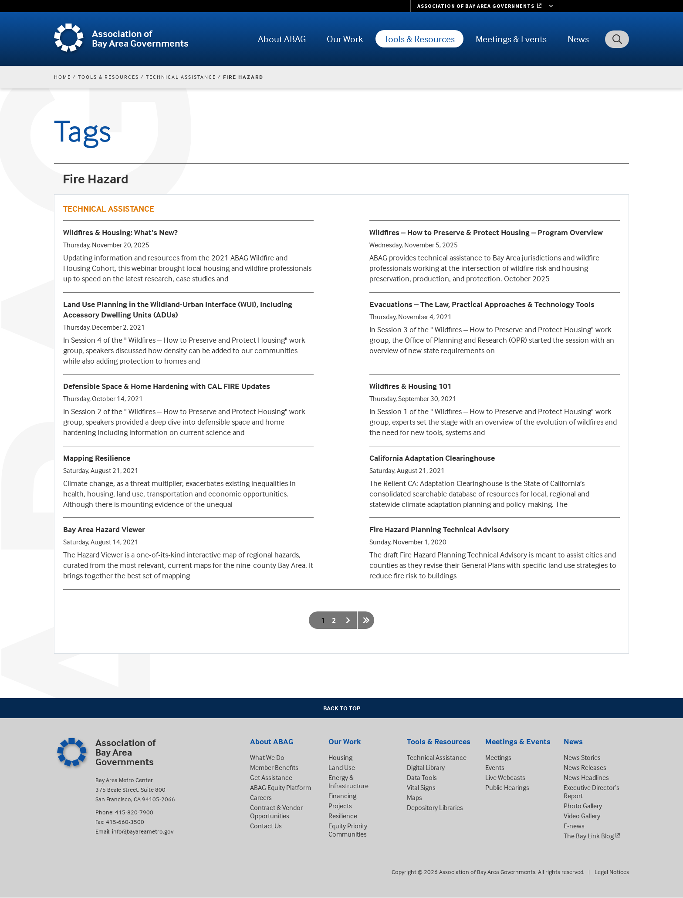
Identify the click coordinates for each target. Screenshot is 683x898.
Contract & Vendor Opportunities (276, 811)
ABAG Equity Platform (280, 787)
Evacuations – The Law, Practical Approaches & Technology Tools (482, 304)
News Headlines (586, 777)
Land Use (341, 767)
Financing (342, 795)
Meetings (498, 757)
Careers (261, 797)
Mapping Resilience (96, 458)
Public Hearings (507, 787)
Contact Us (266, 825)
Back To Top (341, 708)
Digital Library (426, 767)
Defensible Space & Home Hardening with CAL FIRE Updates (166, 386)
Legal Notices (612, 871)
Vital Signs (421, 787)
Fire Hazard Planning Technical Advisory (439, 529)
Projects (340, 805)
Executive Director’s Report (591, 791)
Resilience (342, 815)
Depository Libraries (435, 807)
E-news (574, 825)
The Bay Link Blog (589, 835)
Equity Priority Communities (347, 829)
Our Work (345, 39)
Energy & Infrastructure (348, 781)
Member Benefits (274, 767)
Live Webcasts (505, 777)
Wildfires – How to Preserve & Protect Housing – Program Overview (486, 232)
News (578, 39)
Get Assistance (271, 777)
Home (62, 77)
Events (494, 767)
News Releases (585, 767)
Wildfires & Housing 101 (410, 386)
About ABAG (282, 39)
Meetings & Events (511, 39)
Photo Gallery (583, 805)
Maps (414, 797)
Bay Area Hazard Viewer (104, 529)
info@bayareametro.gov (142, 831)
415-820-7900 (134, 812)
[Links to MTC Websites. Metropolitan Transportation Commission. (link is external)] (485, 6)
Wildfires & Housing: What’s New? (120, 232)
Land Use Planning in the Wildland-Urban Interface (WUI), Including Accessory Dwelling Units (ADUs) (177, 309)
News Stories (582, 757)
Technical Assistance (181, 77)
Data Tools (422, 777)
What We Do (267, 757)
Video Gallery (582, 815)
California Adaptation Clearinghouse (432, 458)
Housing (340, 757)
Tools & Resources (419, 39)
